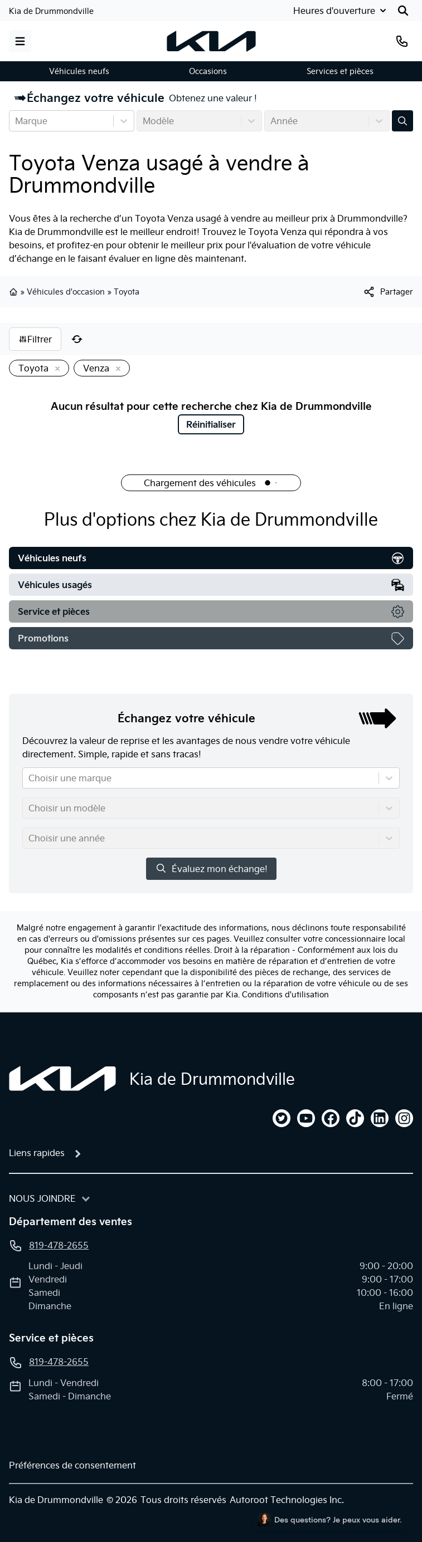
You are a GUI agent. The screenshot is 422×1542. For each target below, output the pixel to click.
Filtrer (35, 339)
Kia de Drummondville (51, 11)
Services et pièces (340, 71)
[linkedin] (380, 1118)
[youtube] (306, 1118)
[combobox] (16, 121)
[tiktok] (355, 1118)
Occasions (208, 71)
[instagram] (404, 1118)
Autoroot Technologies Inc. (287, 1500)
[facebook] (330, 1118)
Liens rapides (37, 1153)
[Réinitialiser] (77, 339)
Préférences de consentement (72, 1465)
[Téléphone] (402, 41)
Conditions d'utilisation (285, 994)
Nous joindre (42, 1198)
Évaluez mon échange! (211, 868)
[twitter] (281, 1118)
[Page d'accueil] (62, 1078)
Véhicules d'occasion (66, 291)
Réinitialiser (211, 424)
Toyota (126, 291)
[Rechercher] (403, 11)
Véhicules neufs (79, 71)
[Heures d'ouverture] (341, 10)
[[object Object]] (387, 291)
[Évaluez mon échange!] (402, 120)
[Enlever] (55, 369)
